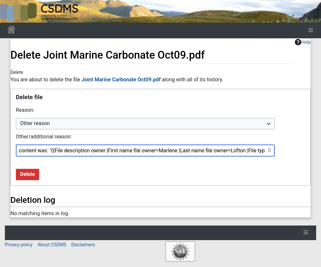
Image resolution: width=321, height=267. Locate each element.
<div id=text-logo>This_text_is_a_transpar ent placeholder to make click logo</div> (10, 11)
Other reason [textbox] (35, 123)
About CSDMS (52, 244)
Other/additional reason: (44, 137)
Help (303, 42)
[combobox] (145, 123)
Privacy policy (18, 244)
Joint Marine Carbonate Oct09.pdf (121, 79)
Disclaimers (83, 244)
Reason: (25, 110)
